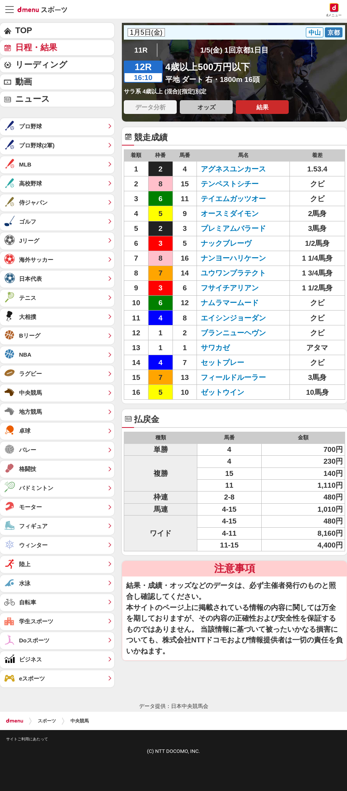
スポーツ (47, 721)
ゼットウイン (222, 392)
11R (141, 50)
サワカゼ (215, 348)
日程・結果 (36, 47)
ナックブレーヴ (226, 243)
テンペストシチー (230, 184)
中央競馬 (79, 721)
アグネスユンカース (233, 169)
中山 (315, 32)
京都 (334, 32)
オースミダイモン (230, 214)
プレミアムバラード (233, 228)
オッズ (206, 107)
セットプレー (222, 363)
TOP (23, 30)
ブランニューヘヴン (233, 333)
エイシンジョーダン (233, 318)
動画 (23, 81)
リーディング (41, 64)
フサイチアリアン (230, 288)
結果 (262, 107)
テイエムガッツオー (233, 199)
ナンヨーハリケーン (233, 258)
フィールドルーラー (233, 377)
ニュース (32, 99)
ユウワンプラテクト (233, 273)
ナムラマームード (230, 303)
